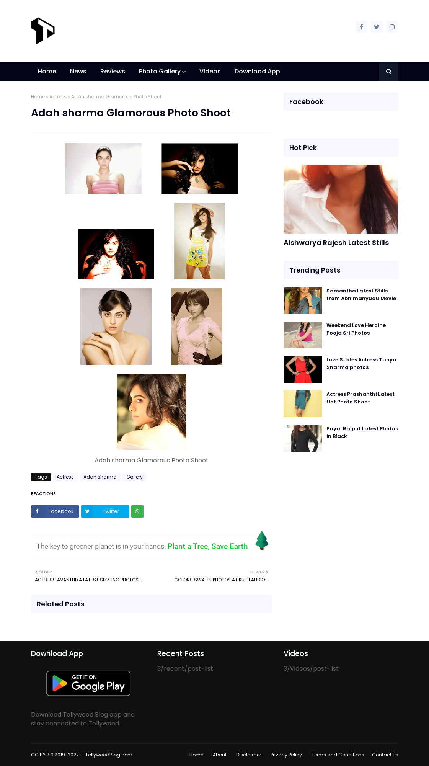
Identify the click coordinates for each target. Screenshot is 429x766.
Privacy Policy (286, 754)
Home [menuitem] (47, 71)
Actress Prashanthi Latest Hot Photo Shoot (360, 397)
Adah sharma (100, 477)
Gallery (134, 477)
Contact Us (385, 754)
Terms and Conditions (338, 754)
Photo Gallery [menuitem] (160, 71)
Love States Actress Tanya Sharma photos (361, 363)
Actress (58, 96)
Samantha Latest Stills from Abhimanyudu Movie (361, 294)
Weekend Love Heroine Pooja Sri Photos (356, 329)
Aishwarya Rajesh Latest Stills (336, 242)
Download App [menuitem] (257, 71)
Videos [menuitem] (210, 71)
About (220, 754)
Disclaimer (248, 754)
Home (38, 96)
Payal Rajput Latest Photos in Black (362, 432)
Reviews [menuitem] (112, 71)
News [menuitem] (78, 71)
